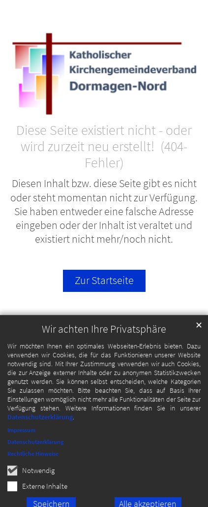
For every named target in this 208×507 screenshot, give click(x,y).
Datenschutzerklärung (40, 423)
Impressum (21, 436)
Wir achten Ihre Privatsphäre (104, 335)
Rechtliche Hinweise (33, 460)
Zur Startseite (104, 280)
